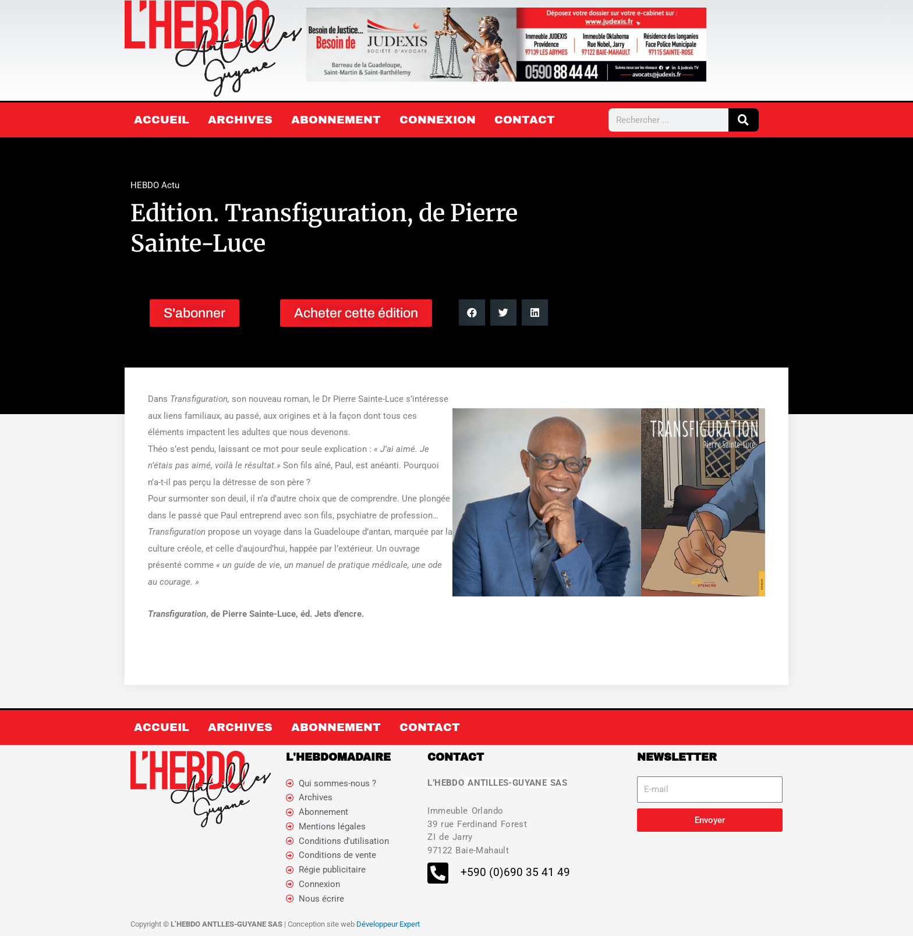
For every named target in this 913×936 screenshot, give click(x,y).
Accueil (161, 120)
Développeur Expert (388, 924)
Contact (524, 120)
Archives (240, 120)
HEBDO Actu (154, 185)
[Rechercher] (743, 120)
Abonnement (336, 120)
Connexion (437, 120)
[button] (472, 312)
